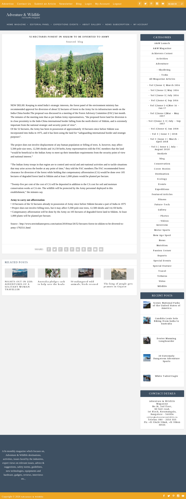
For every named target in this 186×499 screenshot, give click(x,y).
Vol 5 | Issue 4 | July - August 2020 (167, 326)
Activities (162, 56)
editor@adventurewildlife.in (162, 415)
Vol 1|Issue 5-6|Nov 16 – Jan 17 (164, 104)
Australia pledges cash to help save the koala (51, 281)
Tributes (162, 274)
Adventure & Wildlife (32, 495)
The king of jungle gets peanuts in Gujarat (118, 283)
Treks (164, 72)
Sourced (71, 39)
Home (10, 20)
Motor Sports (162, 228)
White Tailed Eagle (166, 374)
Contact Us (24, 4)
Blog (79, 4)
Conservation (162, 161)
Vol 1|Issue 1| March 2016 (164, 83)
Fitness (162, 197)
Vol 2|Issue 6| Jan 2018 (165, 126)
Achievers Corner (162, 51)
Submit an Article (45, 4)
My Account (102, 4)
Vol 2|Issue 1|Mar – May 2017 (164, 112)
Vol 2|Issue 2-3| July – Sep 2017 (165, 120)
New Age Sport (162, 233)
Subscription (121, 20)
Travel (162, 268)
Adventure (162, 61)
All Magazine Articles (162, 76)
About (86, 20)
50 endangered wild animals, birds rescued (84, 281)
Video (162, 279)
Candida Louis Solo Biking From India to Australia (166, 319)
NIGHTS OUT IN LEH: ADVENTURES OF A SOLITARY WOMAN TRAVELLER (19, 283)
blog (80, 39)
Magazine (20, 20)
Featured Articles (162, 192)
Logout (117, 4)
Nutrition (162, 243)
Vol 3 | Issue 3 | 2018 (164, 131)
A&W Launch (162, 41)
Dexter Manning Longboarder (166, 337)
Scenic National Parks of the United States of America (166, 303)
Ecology (162, 176)
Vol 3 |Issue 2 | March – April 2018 (164, 138)
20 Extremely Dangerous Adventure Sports (166, 356)
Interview (162, 222)
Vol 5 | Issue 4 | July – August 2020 (164, 146)
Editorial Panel (39, 20)
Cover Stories (162, 166)
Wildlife (162, 284)
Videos (165, 218)
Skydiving (165, 67)
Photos (165, 213)
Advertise (8, 4)
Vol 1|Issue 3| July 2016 (165, 93)
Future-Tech (162, 202)
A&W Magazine (162, 46)
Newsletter (66, 4)
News (108, 20)
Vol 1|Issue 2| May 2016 (165, 88)
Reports (162, 253)
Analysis (162, 151)
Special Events (162, 258)
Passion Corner (162, 248)
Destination (162, 171)
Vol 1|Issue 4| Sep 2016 (164, 98)
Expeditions (60, 20)
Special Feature (162, 263)
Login (88, 4)
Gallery (96, 20)
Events (74, 20)
